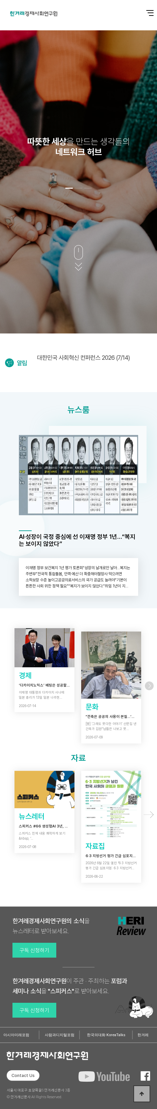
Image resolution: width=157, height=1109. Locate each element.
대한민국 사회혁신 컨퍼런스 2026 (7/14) (83, 357)
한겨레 (143, 1035)
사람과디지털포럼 (59, 1035)
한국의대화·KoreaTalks (106, 1035)
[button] (69, 188)
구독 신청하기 (34, 950)
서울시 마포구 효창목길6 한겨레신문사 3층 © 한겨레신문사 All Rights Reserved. (38, 1093)
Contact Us (23, 1075)
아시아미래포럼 (16, 1035)
